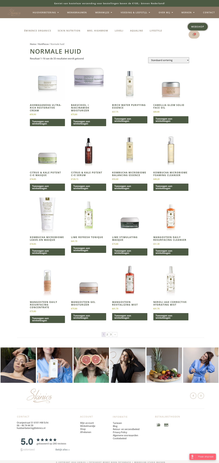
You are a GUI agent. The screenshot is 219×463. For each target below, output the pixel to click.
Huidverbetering (46, 12)
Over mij (166, 12)
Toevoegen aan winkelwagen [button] (40, 122)
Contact (209, 12)
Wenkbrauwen (77, 12)
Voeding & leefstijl (135, 12)
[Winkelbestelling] (168, 60)
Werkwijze (103, 12)
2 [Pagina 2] (107, 334)
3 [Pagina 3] (110, 334)
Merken (188, 12)
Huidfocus (43, 44)
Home (33, 44)
